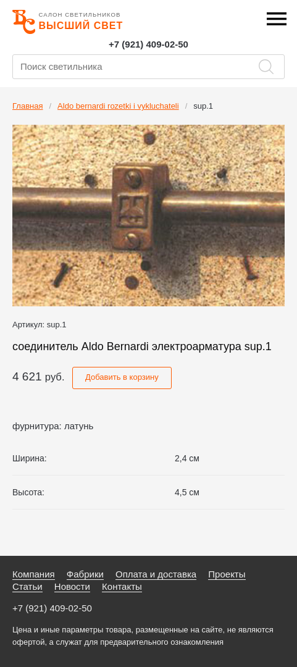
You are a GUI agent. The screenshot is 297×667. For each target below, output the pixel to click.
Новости (72, 586)
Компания (33, 574)
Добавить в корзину (122, 377)
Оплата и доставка (155, 574)
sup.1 (203, 106)
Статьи (27, 586)
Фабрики (85, 574)
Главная (27, 106)
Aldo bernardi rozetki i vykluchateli (118, 106)
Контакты (122, 586)
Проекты (226, 574)
